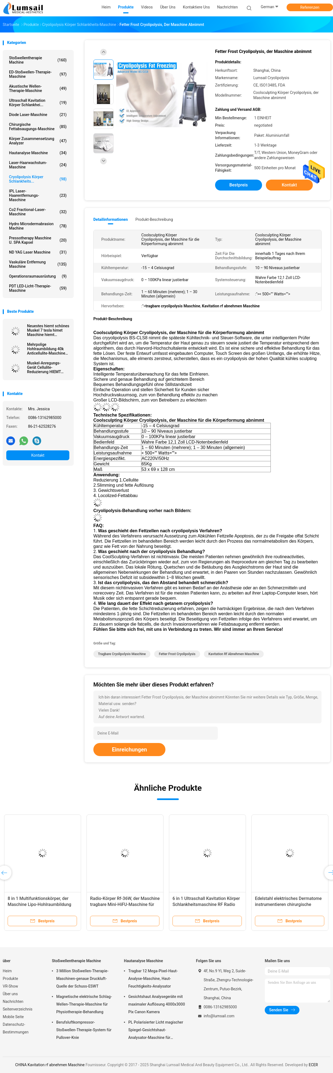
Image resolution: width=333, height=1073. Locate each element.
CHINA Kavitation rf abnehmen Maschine (50, 1065)
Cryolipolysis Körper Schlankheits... (38, 179)
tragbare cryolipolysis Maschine (122, 654)
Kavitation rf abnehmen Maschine (234, 654)
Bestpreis (238, 185)
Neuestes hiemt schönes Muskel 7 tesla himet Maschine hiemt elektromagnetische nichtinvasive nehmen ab (48, 330)
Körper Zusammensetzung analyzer (38, 140)
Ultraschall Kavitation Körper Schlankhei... (38, 102)
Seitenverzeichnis (17, 1009)
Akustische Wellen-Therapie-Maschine (38, 88)
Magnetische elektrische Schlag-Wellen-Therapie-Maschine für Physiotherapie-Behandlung (84, 1004)
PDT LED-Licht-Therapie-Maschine (38, 288)
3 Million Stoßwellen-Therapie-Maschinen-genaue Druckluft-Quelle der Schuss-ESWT (82, 978)
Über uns (10, 994)
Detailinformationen (110, 219)
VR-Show (10, 986)
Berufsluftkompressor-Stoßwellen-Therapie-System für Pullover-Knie (83, 1030)
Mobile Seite (13, 1017)
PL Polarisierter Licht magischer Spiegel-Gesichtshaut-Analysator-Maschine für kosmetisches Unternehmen (155, 1030)
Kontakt (37, 455)
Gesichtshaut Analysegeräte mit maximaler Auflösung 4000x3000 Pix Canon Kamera (156, 1004)
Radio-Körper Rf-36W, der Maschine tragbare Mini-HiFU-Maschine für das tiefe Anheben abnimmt (125, 904)
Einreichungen (129, 749)
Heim (7, 971)
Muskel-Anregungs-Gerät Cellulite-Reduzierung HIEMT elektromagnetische (44, 367)
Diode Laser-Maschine (38, 114)
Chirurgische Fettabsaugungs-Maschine (38, 126)
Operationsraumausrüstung (38, 276)
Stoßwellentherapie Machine (38, 60)
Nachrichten (13, 1001)
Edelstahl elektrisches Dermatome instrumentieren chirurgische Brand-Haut (288, 904)
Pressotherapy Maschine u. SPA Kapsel (38, 240)
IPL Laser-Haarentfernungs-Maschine (38, 195)
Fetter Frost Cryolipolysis (177, 654)
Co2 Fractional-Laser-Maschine (38, 211)
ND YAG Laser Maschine (38, 252)
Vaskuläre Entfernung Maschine (38, 264)
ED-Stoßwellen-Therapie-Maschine (38, 74)
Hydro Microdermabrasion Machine (38, 226)
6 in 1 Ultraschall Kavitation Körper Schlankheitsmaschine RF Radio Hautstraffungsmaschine (206, 904)
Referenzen (309, 7)
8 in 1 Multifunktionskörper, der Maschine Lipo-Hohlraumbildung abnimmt (39, 904)
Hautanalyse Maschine (38, 153)
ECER (313, 1065)
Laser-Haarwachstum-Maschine (38, 164)
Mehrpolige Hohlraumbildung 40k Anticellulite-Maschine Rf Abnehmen (46, 348)
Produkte (10, 978)
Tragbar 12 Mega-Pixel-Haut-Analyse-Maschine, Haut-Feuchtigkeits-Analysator (153, 978)
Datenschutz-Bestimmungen (15, 1028)
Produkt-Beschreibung (154, 219)
